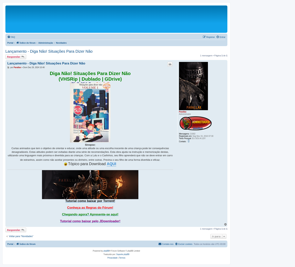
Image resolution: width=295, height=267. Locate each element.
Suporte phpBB (122, 254)
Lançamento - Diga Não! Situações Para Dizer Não (48, 51)
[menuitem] (11, 37)
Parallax (182, 112)
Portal (10, 43)
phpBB (106, 251)
